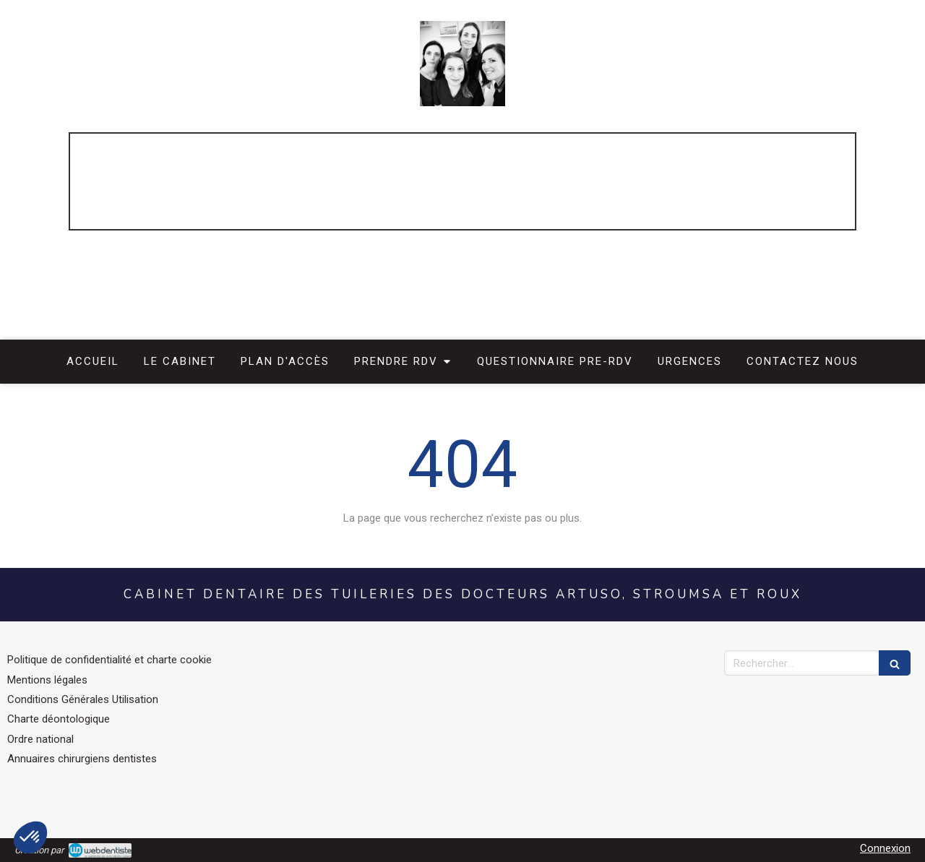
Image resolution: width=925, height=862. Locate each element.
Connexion (885, 848)
